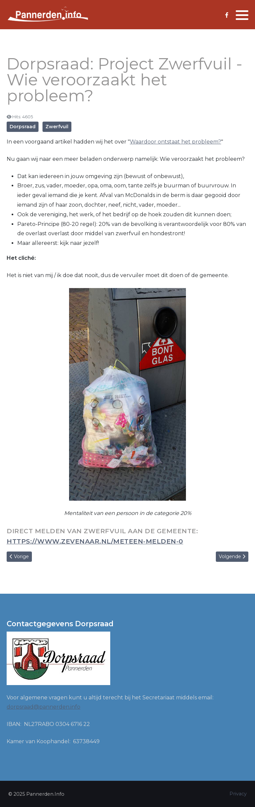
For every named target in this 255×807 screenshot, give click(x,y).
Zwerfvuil (56, 127)
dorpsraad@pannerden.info (43, 707)
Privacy (238, 794)
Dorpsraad (23, 127)
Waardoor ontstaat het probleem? (175, 142)
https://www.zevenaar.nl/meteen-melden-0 (95, 541)
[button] (242, 15)
